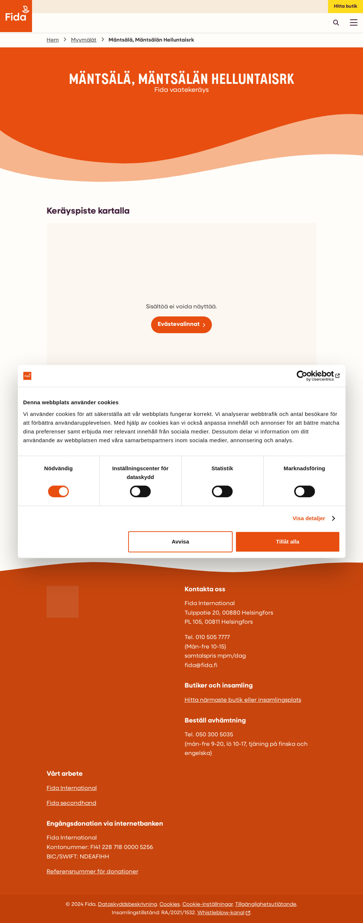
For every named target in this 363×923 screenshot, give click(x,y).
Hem (53, 40)
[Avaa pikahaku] (336, 22)
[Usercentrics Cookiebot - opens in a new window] (308, 375)
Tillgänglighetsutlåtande (265, 904)
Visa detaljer (309, 518)
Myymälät (83, 40)
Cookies (169, 904)
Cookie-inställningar (207, 904)
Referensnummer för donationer (92, 872)
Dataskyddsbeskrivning (127, 904)
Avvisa (180, 541)
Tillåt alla (287, 541)
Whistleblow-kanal (220, 913)
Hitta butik (345, 6)
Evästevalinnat (179, 324)
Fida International (72, 788)
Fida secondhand (71, 803)
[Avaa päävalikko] (353, 22)
